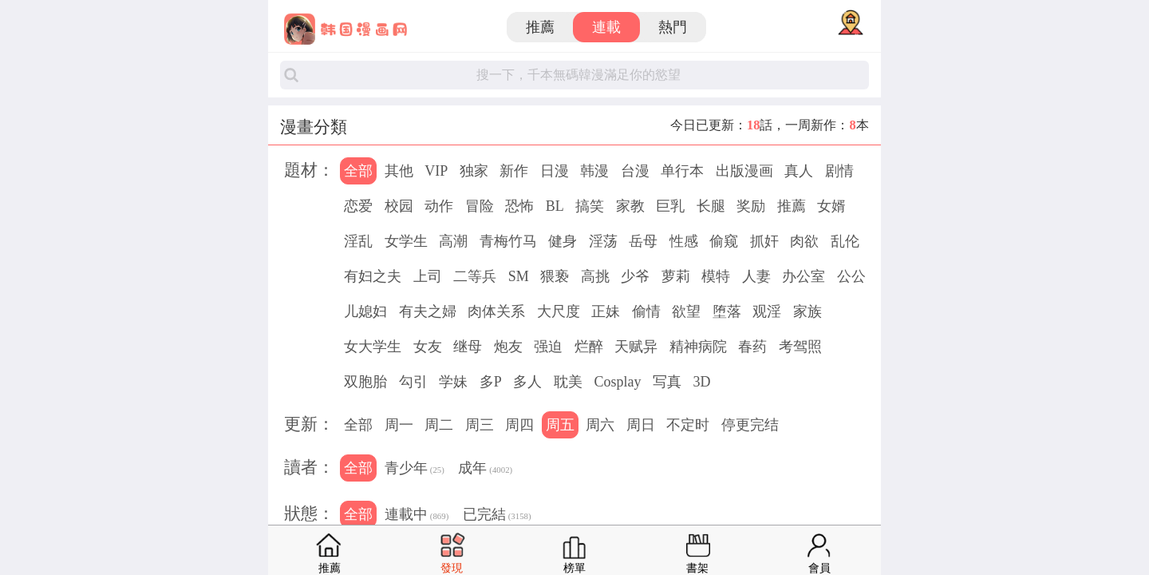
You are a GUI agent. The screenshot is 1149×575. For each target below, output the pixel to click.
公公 (851, 276)
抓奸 (764, 241)
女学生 (406, 241)
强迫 (548, 347)
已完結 (497, 516)
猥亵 (554, 276)
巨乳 (670, 206)
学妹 (453, 382)
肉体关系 (496, 311)
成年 (485, 469)
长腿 (711, 206)
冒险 (479, 206)
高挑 (595, 276)
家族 (807, 311)
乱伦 (845, 241)
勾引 (413, 382)
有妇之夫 (372, 276)
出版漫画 (744, 171)
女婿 (831, 206)
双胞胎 (365, 382)
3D (701, 382)
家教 (630, 206)
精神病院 (698, 347)
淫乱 (358, 241)
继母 (467, 347)
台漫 (635, 171)
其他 (399, 171)
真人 (798, 171)
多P (491, 382)
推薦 (540, 27)
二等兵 (474, 276)
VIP (436, 171)
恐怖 (519, 206)
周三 (479, 425)
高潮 (453, 241)
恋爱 (358, 206)
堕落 (727, 311)
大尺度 (558, 311)
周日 (640, 425)
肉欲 (804, 241)
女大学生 (372, 347)
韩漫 (594, 171)
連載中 (416, 516)
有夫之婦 (427, 311)
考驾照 (800, 347)
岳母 (643, 241)
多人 (527, 382)
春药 (752, 347)
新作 (513, 171)
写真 (667, 382)
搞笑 (589, 206)
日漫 (554, 171)
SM (518, 276)
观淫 (766, 311)
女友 (427, 347)
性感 (683, 241)
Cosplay (617, 382)
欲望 (686, 311)
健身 (562, 241)
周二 (438, 425)
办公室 (803, 276)
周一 (399, 425)
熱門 (672, 27)
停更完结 (750, 425)
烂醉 (588, 347)
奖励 (750, 206)
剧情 (839, 171)
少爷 (635, 276)
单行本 (682, 171)
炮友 (508, 347)
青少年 (414, 469)
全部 (358, 171)
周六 (600, 425)
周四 (519, 425)
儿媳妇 (365, 311)
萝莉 (675, 276)
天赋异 (635, 347)
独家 (474, 171)
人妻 (756, 276)
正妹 (605, 311)
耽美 (568, 382)
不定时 (687, 425)
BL (555, 206)
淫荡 (603, 241)
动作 (438, 206)
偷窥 (723, 241)
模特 (715, 276)
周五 (560, 425)
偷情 (646, 311)
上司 (427, 276)
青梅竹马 (508, 241)
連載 (606, 27)
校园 (399, 206)
